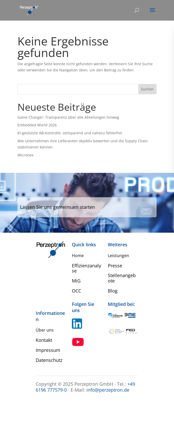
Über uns (45, 330)
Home (78, 255)
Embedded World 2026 (37, 125)
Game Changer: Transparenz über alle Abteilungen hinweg (68, 117)
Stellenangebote (122, 278)
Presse (115, 265)
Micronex (25, 155)
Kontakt (44, 340)
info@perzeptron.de (107, 390)
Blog (113, 291)
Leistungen (118, 255)
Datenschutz (49, 360)
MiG (76, 281)
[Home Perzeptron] (28, 9)
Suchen (147, 89)
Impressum (48, 350)
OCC (76, 291)
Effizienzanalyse (86, 268)
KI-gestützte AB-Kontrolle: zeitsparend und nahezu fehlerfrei (69, 132)
